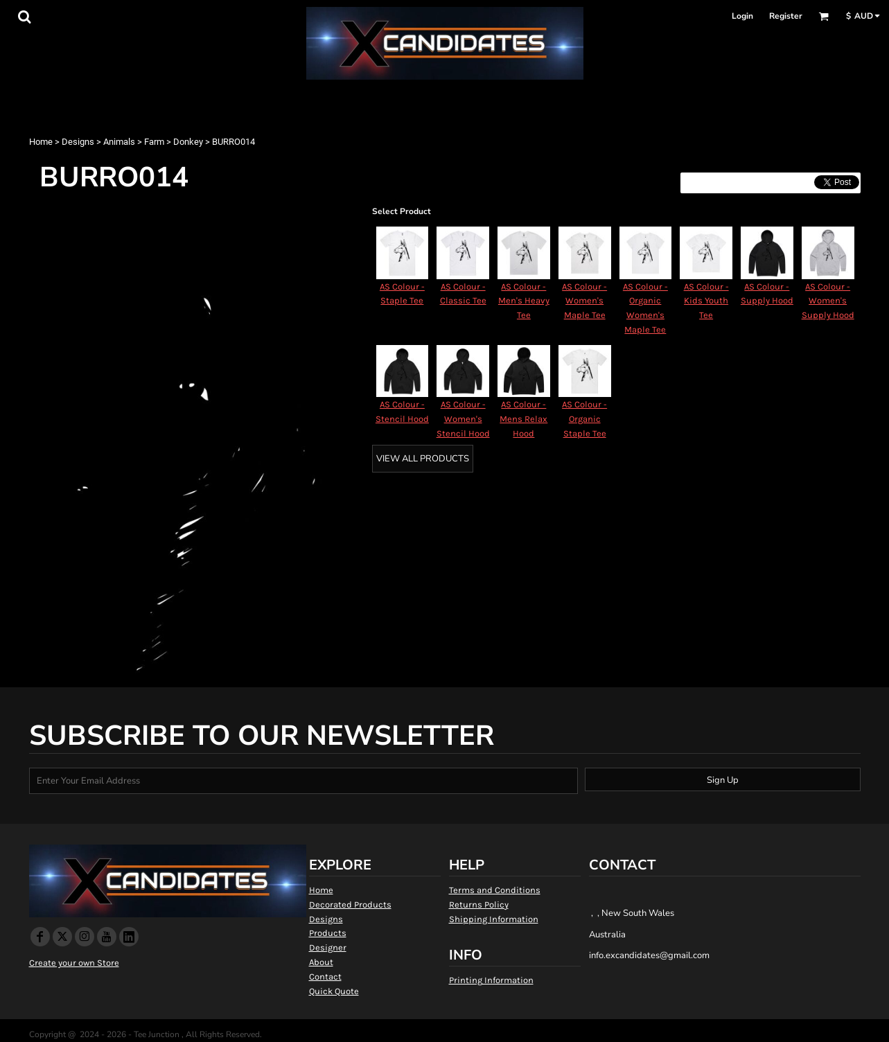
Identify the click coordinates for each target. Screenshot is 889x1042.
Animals (119, 141)
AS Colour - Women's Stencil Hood (463, 419)
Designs (78, 141)
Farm (154, 141)
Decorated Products (350, 904)
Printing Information (491, 980)
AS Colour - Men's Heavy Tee (523, 301)
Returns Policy (479, 904)
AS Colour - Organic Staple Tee (584, 419)
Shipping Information (493, 919)
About (321, 962)
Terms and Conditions (494, 890)
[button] (24, 17)
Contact (325, 976)
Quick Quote (334, 991)
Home (41, 141)
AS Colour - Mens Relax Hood (523, 419)
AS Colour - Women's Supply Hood (828, 301)
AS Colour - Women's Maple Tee (584, 301)
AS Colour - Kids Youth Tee (706, 301)
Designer (327, 947)
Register (785, 15)
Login (742, 15)
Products (327, 933)
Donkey (188, 141)
